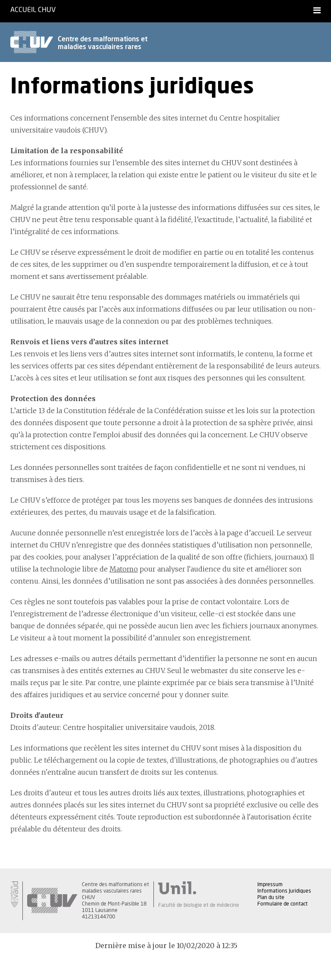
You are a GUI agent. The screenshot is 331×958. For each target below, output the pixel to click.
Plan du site (270, 897)
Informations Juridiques (284, 890)
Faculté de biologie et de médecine (198, 905)
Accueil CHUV (33, 9)
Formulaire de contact (282, 903)
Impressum (270, 884)
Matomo (123, 569)
